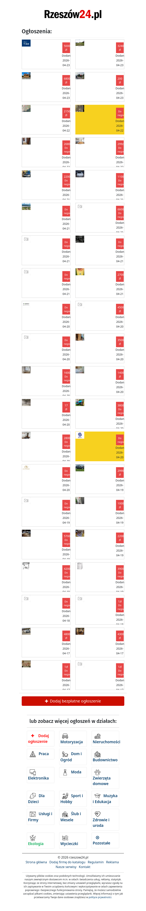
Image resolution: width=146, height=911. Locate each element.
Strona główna (36, 862)
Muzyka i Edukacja (105, 798)
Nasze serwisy (66, 867)
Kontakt (84, 867)
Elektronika (38, 775)
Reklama (112, 862)
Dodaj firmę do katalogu (67, 862)
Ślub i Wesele (70, 816)
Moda (71, 772)
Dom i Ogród (71, 756)
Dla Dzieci (36, 798)
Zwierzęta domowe (102, 777)
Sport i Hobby (71, 798)
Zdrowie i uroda (101, 819)
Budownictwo (105, 756)
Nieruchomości (106, 738)
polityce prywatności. (100, 897)
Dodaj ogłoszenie (38, 738)
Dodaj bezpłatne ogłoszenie (73, 701)
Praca (39, 754)
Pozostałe (101, 841)
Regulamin (96, 862)
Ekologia (36, 840)
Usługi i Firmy (40, 816)
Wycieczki (69, 840)
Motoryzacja (71, 738)
